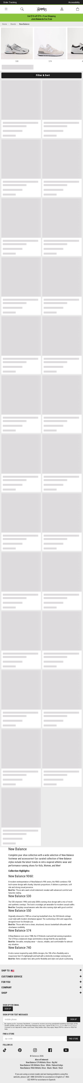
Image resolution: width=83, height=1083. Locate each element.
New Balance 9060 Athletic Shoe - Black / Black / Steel (41, 1068)
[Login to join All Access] (41, 16)
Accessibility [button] (74, 2)
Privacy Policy (72, 1025)
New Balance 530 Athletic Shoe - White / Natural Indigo (41, 1065)
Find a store (8, 1034)
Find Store (73, 1039)
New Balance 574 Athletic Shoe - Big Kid (41, 1062)
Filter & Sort (41, 75)
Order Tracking (10, 2)
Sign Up (8, 1009)
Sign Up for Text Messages (15, 1015)
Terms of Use (59, 1025)
